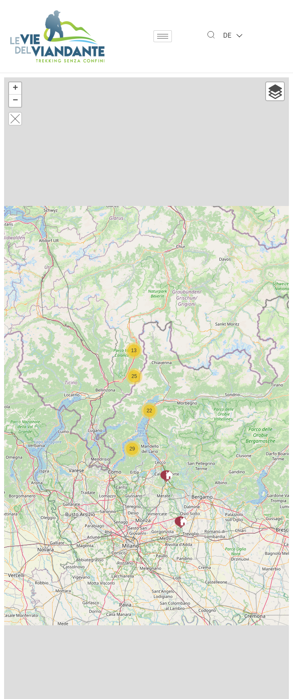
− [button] (15, 101)
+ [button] (15, 88)
